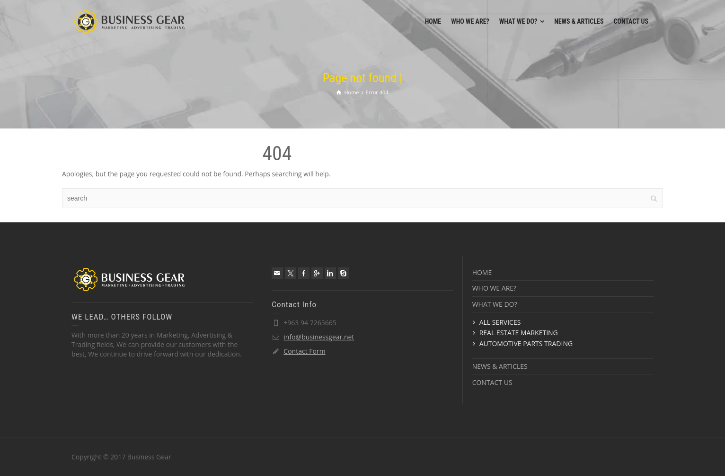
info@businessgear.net (318, 336)
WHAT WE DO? (494, 304)
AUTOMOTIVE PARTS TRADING (526, 343)
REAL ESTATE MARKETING (518, 332)
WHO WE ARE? (494, 288)
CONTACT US (492, 382)
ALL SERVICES (500, 322)
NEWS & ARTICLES (500, 366)
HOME (482, 272)
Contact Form (304, 351)
